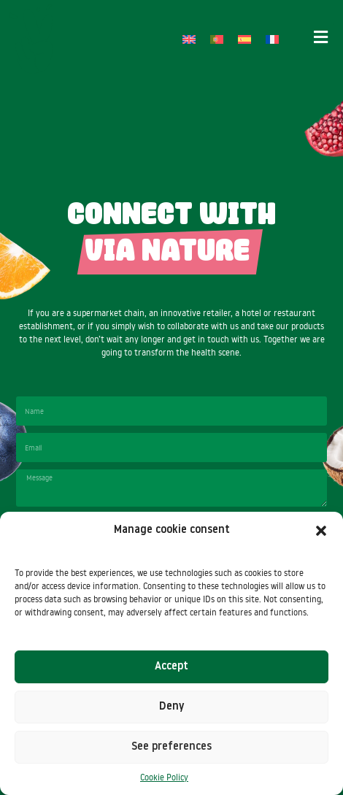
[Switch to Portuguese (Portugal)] (217, 39)
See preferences (171, 747)
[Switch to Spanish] (244, 39)
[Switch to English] (189, 39)
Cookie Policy (164, 777)
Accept (171, 666)
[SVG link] (31, 39)
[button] (321, 530)
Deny (171, 707)
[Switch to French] (272, 39)
